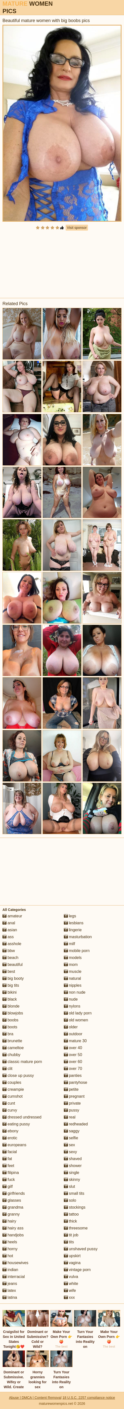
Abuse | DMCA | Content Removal (35, 1398)
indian (10, 1270)
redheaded (76, 1124)
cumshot (12, 1096)
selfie (71, 1138)
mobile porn (77, 951)
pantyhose (75, 1082)
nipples (73, 985)
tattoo (71, 1214)
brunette (12, 1041)
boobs (10, 1020)
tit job (71, 1235)
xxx (69, 1297)
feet (8, 1166)
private (72, 1103)
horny (9, 1249)
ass (8, 937)
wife (70, 1290)
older (71, 1027)
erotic (9, 1138)
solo (70, 1200)
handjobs (13, 1235)
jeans (9, 1283)
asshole (11, 944)
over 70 (73, 1068)
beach (10, 958)
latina (9, 1297)
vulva (71, 1277)
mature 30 (75, 1041)
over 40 (73, 1048)
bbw (8, 951)
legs (70, 916)
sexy (70, 1152)
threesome (76, 1228)
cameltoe (13, 1048)
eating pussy (16, 1124)
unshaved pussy (81, 1249)
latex (9, 1290)
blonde (11, 1006)
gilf (7, 1186)
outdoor (73, 1034)
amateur (12, 916)
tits (69, 1242)
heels (9, 1242)
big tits (10, 985)
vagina (72, 1263)
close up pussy (18, 1075)
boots (9, 1027)
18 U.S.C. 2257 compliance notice (88, 1398)
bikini (9, 992)
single (71, 1172)
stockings (74, 1207)
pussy (71, 1110)
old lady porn (78, 1013)
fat (7, 1159)
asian (9, 930)
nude (71, 999)
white (71, 1283)
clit (7, 1068)
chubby (11, 1055)
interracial (13, 1277)
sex (69, 1145)
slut (69, 1186)
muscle (73, 971)
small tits (74, 1193)
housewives (15, 1263)
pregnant (74, 1096)
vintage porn (77, 1270)
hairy (9, 1221)
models (73, 958)
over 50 (73, 1055)
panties (73, 1075)
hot (7, 1256)
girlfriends (13, 1193)
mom (71, 964)
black (9, 999)
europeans (14, 1145)
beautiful (12, 964)
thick (70, 1221)
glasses (11, 1200)
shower (73, 1166)
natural (72, 978)
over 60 (73, 1062)
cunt (8, 1103)
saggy (72, 1131)
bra (7, 1034)
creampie (13, 1089)
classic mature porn (22, 1062)
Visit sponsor (77, 228)
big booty (13, 978)
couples (11, 1082)
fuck (8, 1179)
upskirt (72, 1256)
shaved (73, 1159)
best (8, 971)
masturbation (78, 937)
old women (76, 1020)
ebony (10, 1131)
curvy (9, 1110)
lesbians (73, 923)
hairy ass (12, 1228)
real (70, 1117)
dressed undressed (21, 1117)
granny (11, 1214)
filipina (10, 1172)
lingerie (73, 930)
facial (9, 1152)
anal (8, 923)
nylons (72, 1006)
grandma (12, 1207)
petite (71, 1089)
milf (69, 944)
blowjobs (12, 1013)
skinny (72, 1179)
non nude (74, 992)
